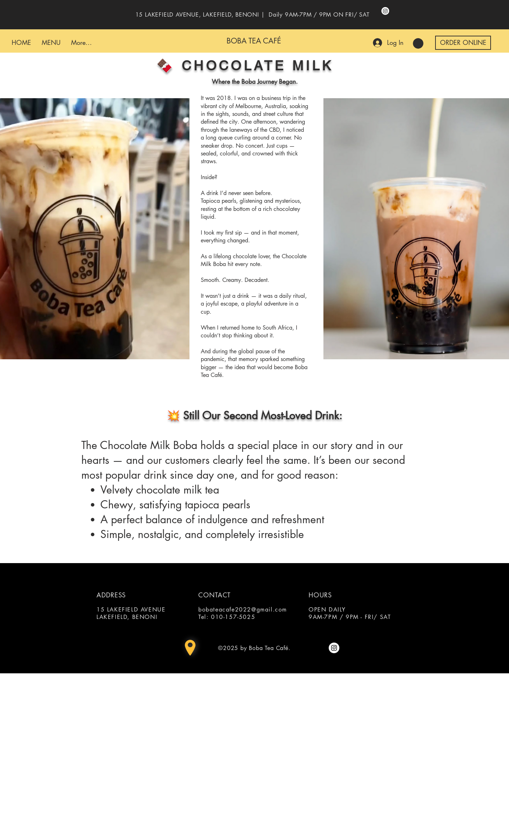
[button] (418, 43)
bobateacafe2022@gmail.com (242, 609)
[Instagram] (385, 11)
